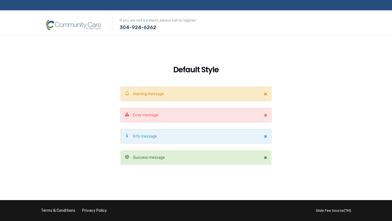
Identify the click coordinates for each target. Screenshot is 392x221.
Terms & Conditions (58, 210)
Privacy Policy (94, 210)
